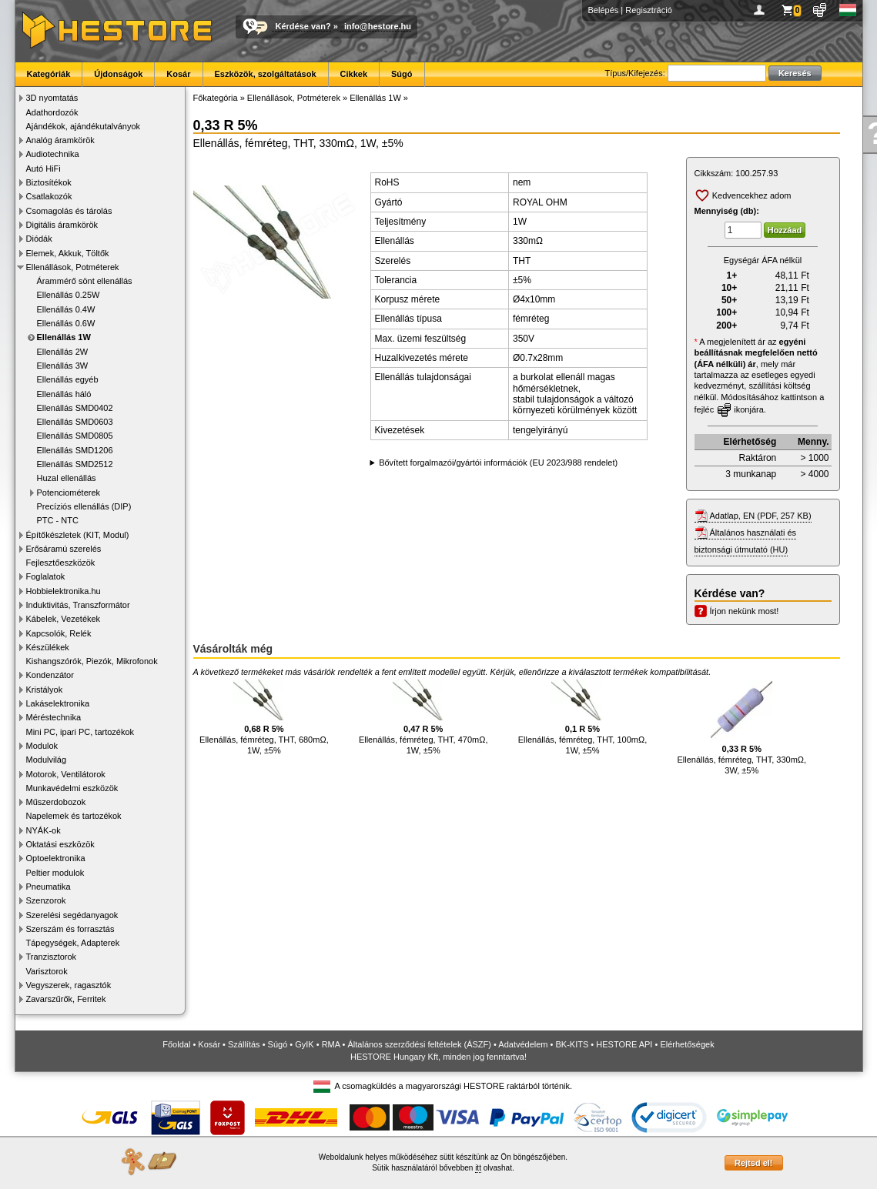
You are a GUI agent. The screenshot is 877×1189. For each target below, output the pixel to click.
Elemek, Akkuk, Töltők (67, 253)
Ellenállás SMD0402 (75, 407)
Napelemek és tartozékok (74, 815)
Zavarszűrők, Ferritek (66, 999)
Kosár (178, 73)
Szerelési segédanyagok (72, 915)
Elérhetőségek (687, 1044)
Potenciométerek (69, 492)
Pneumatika (48, 886)
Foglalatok (45, 576)
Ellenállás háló (64, 394)
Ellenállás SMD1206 (75, 450)
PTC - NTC (58, 520)
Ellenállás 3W (63, 365)
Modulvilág (46, 759)
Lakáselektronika (58, 703)
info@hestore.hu (377, 26)
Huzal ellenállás (66, 478)
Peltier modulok (55, 872)
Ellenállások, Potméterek (72, 267)
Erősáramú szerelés (64, 548)
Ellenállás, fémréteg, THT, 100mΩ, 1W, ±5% (583, 717)
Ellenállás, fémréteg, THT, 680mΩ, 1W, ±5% (264, 717)
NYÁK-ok (43, 830)
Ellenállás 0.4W (66, 309)
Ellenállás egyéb (68, 379)
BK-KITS (572, 1044)
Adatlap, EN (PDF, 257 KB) (761, 515)
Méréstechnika (54, 717)
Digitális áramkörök (62, 224)
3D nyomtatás (52, 97)
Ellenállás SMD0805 (75, 435)
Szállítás (244, 1044)
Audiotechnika (52, 154)
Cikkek (353, 73)
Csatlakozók (49, 196)
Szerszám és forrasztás (70, 928)
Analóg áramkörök (60, 140)
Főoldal (176, 1044)
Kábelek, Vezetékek (63, 618)
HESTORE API (624, 1044)
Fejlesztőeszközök (60, 562)
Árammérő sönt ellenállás (84, 281)
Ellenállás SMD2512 (75, 464)
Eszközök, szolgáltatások (265, 73)
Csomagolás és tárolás (69, 210)
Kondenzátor (50, 675)
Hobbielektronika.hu (63, 591)
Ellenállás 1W (64, 337)
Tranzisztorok (51, 956)
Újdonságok (118, 73)
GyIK (304, 1044)
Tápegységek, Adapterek (73, 942)
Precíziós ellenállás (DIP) (84, 506)
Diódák (39, 238)
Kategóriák (49, 73)
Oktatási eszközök (60, 844)
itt (478, 1168)
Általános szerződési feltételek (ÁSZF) (418, 1044)
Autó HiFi (43, 168)
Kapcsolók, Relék (59, 633)
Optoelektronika (55, 858)
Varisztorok (47, 971)
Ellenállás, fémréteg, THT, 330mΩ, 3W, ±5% (741, 727)
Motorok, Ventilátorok (65, 774)
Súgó (402, 73)
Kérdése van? (303, 26)
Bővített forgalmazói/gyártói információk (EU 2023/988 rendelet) (498, 462)
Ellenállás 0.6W (66, 323)
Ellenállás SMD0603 (75, 421)
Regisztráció (648, 10)
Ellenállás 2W (63, 351)
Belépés (603, 10)
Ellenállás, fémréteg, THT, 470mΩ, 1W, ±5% (423, 717)
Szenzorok (46, 900)
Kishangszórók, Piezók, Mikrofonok (92, 661)
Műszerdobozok (56, 802)
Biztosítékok (49, 182)
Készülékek (47, 647)
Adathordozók (52, 112)
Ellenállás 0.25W (68, 294)
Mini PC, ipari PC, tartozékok (80, 731)
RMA (331, 1044)
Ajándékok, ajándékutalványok (83, 126)
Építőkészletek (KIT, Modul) (77, 534)
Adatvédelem (522, 1044)
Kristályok (44, 689)
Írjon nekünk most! (744, 611)
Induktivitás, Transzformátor (78, 605)
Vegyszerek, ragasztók (69, 985)
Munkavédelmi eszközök (72, 788)
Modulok (42, 745)
